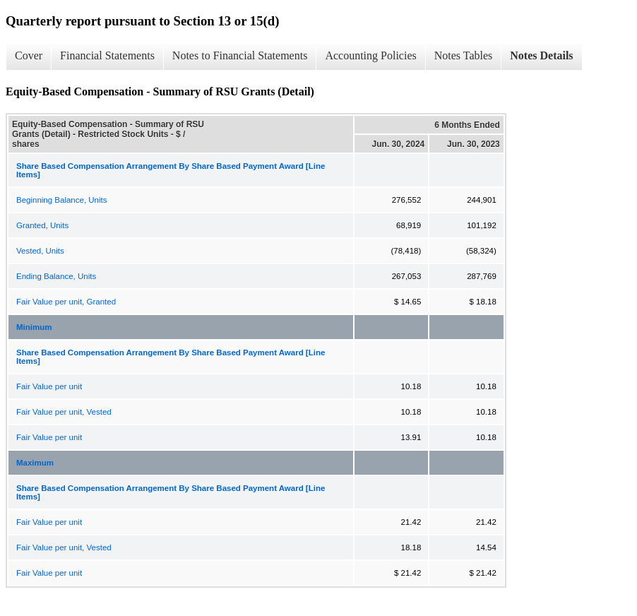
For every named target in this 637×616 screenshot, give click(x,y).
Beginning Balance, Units (61, 200)
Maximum (35, 462)
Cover (28, 55)
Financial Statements (107, 55)
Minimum (34, 327)
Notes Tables (463, 55)
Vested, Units (40, 251)
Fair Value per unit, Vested (64, 412)
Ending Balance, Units (56, 276)
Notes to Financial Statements (240, 55)
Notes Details (541, 55)
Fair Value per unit (49, 386)
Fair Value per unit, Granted (66, 301)
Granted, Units (42, 225)
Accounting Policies (370, 55)
